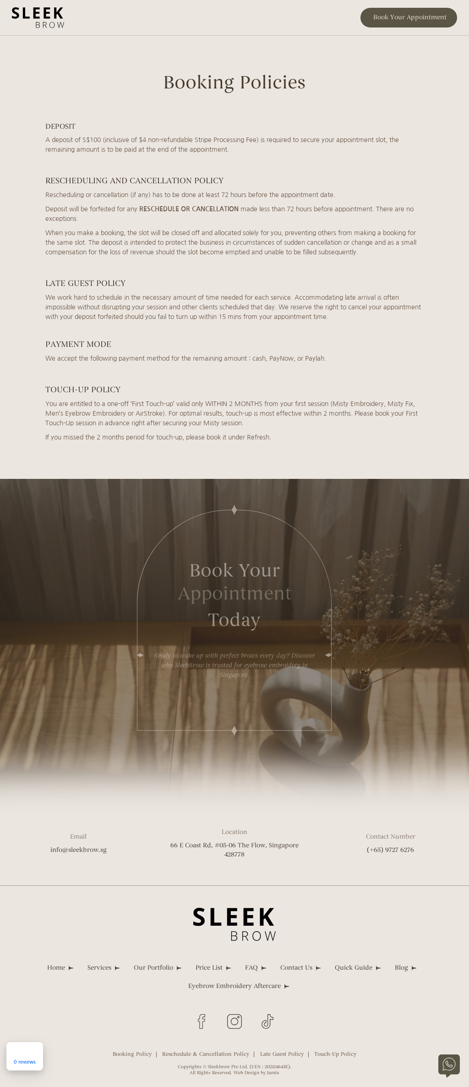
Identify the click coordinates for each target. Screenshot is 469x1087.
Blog (401, 968)
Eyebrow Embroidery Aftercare (234, 986)
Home (56, 968)
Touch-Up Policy (335, 1054)
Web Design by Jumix (256, 1073)
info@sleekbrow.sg (78, 850)
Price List (209, 968)
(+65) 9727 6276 (390, 850)
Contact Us (296, 968)
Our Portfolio (153, 968)
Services (99, 968)
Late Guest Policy (282, 1054)
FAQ (251, 968)
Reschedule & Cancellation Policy (205, 1054)
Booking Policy (132, 1054)
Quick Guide (353, 968)
